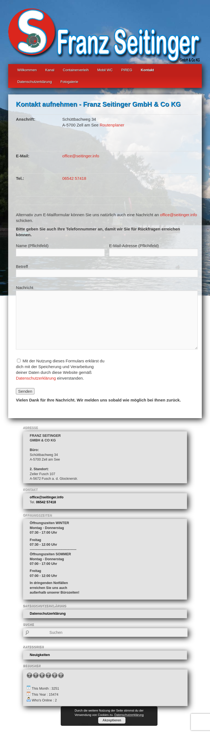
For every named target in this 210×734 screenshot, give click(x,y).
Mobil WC (105, 70)
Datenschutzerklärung (34, 82)
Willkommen (27, 70)
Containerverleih (76, 70)
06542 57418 (74, 178)
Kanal (49, 70)
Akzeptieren (112, 720)
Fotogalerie (69, 82)
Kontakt (147, 70)
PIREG (126, 70)
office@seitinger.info (80, 156)
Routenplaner (112, 125)
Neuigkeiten (40, 655)
